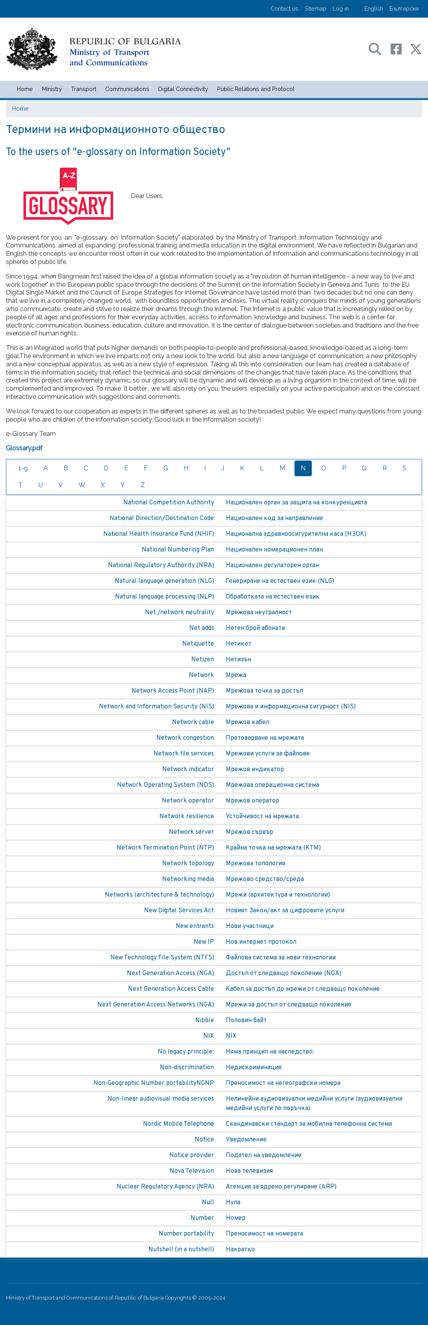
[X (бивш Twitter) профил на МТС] (416, 48)
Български (404, 8)
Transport (83, 89)
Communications (127, 89)
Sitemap (315, 8)
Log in (341, 8)
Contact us (284, 8)
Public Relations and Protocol (255, 89)
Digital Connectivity (183, 89)
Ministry (52, 89)
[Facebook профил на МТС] (400, 48)
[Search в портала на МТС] (379, 48)
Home (25, 89)
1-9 (23, 468)
